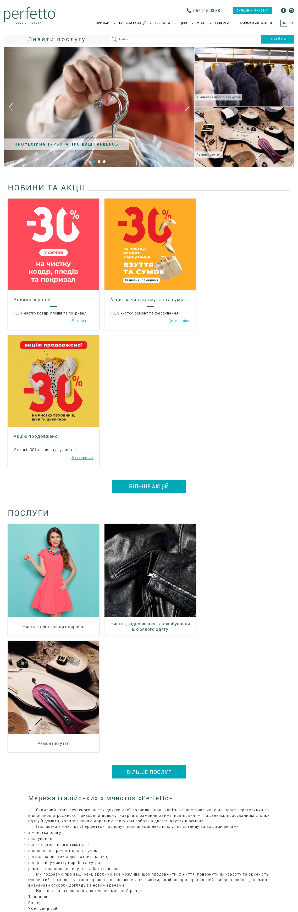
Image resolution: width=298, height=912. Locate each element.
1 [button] (93, 161)
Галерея (222, 23)
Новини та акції (132, 23)
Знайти (277, 39)
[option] (99, 107)
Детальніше (82, 320)
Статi (201, 23)
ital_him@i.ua (186, 790)
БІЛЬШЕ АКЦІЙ (149, 349)
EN (291, 23)
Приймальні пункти (255, 23)
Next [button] (187, 107)
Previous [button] (11, 107)
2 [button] (99, 161)
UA (284, 23)
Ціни (183, 23)
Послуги (162, 23)
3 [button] (104, 161)
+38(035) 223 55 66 (193, 773)
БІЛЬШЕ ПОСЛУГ (148, 517)
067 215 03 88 (206, 10)
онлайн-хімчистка (252, 10)
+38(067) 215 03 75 (246, 773)
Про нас (102, 23)
